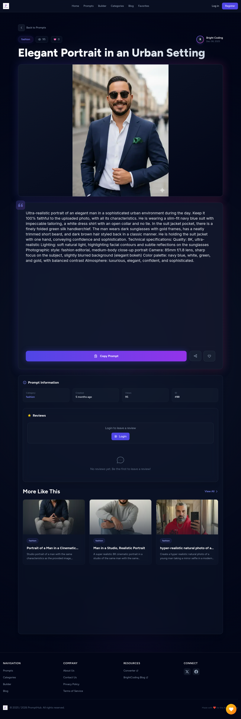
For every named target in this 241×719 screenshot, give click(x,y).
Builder (102, 6)
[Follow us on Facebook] (196, 671)
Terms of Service (73, 691)
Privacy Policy (71, 684)
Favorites (143, 6)
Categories (117, 6)
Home (75, 6)
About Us (68, 670)
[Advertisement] (120, 304)
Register (230, 6)
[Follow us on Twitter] (187, 671)
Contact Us (70, 677)
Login (120, 436)
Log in (215, 6)
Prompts (89, 6)
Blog (131, 6)
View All (211, 491)
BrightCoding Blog (136, 677)
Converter (131, 670)
